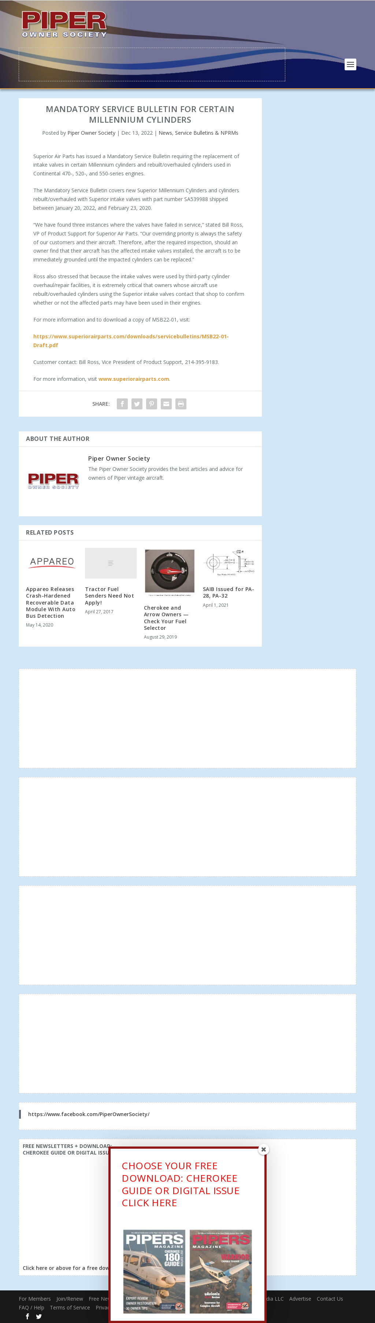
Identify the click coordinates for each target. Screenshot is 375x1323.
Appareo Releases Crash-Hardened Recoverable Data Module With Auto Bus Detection (50, 601)
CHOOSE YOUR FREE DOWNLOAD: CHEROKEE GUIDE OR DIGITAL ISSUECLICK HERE (181, 1185)
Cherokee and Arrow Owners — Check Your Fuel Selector (166, 617)
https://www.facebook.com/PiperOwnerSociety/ (88, 1113)
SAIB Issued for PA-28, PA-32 (229, 591)
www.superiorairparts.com (134, 378)
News (165, 132)
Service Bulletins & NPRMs (206, 132)
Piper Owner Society (91, 132)
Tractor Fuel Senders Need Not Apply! (109, 595)
